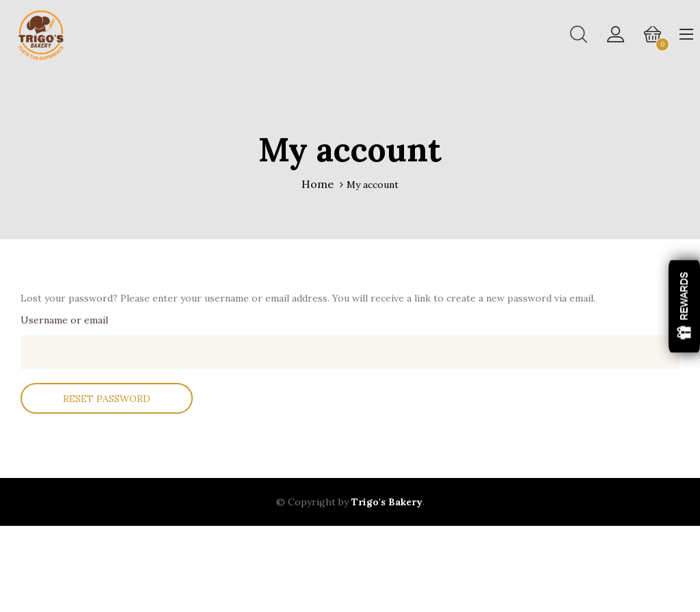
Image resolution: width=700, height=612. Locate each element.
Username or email (64, 323)
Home (317, 184)
